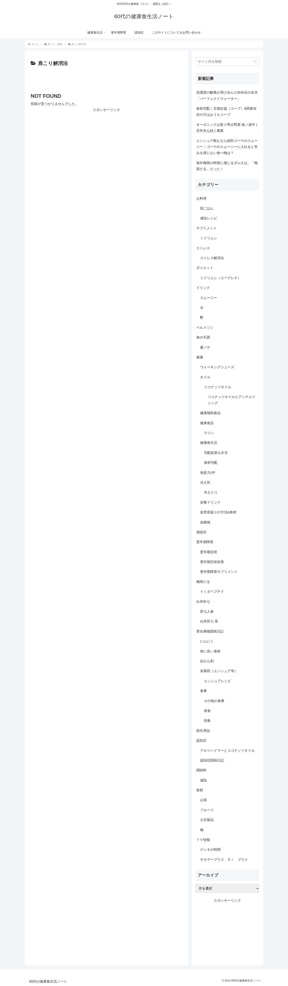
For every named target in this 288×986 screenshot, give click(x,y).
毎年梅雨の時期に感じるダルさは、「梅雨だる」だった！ (227, 166)
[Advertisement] (106, 78)
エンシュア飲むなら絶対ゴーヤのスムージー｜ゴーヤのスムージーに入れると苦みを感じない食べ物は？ (227, 147)
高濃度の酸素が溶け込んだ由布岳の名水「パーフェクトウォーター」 (227, 95)
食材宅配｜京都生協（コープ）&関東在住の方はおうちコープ (226, 112)
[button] (255, 61)
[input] (227, 61)
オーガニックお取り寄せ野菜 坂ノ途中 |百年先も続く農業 (226, 128)
